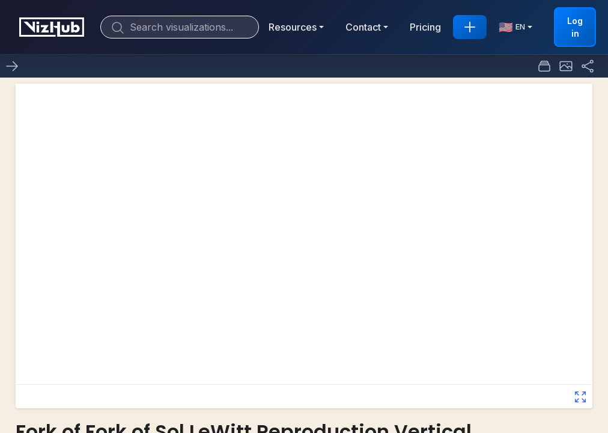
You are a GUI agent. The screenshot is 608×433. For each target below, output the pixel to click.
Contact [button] (363, 27)
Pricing (425, 27)
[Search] (179, 27)
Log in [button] (575, 27)
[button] (566, 66)
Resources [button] (293, 27)
